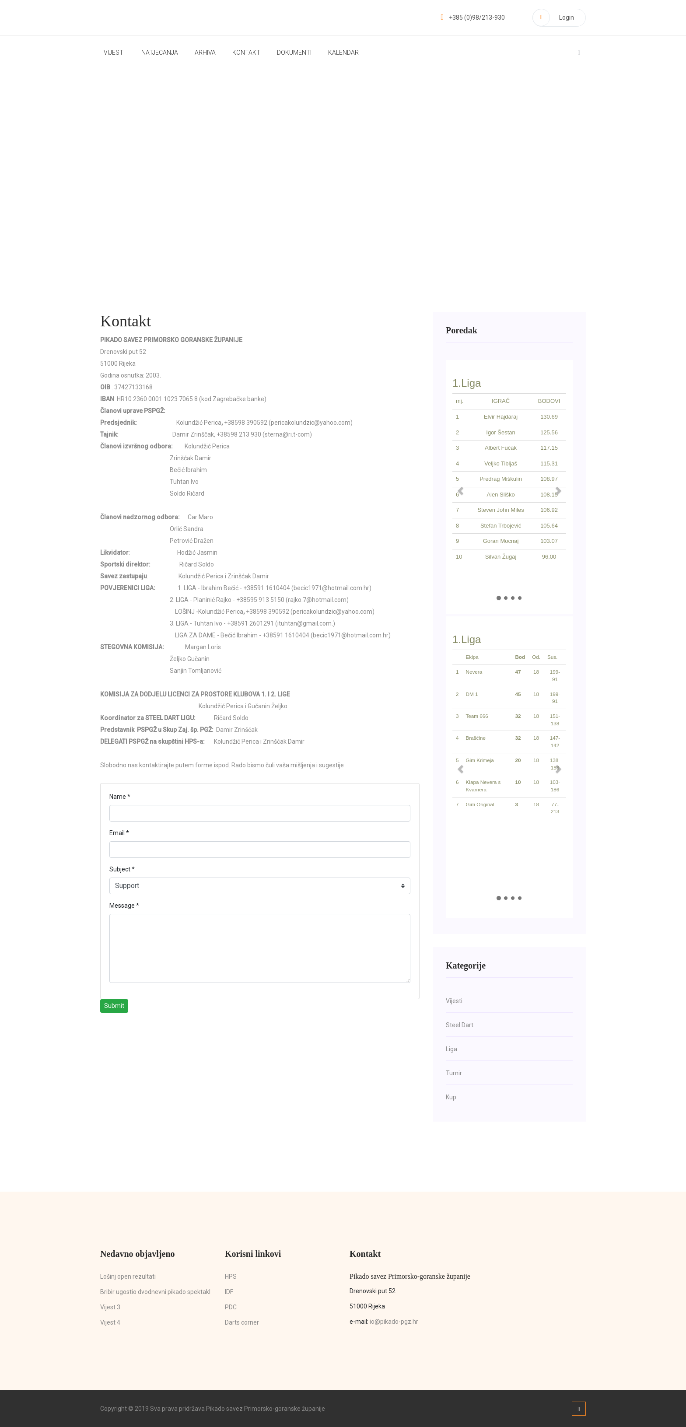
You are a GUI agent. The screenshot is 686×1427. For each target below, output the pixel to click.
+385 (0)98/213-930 (473, 17)
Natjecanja (159, 52)
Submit (114, 1005)
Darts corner (242, 1322)
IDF (229, 1291)
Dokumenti (294, 52)
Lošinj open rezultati (128, 1276)
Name (119, 796)
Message (124, 905)
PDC (231, 1307)
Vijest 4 (110, 1322)
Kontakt (246, 52)
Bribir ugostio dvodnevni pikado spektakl (155, 1291)
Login (553, 17)
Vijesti (114, 52)
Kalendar (343, 52)
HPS (231, 1276)
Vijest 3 (110, 1307)
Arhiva (205, 52)
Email (119, 832)
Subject (122, 869)
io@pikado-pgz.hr (394, 1321)
